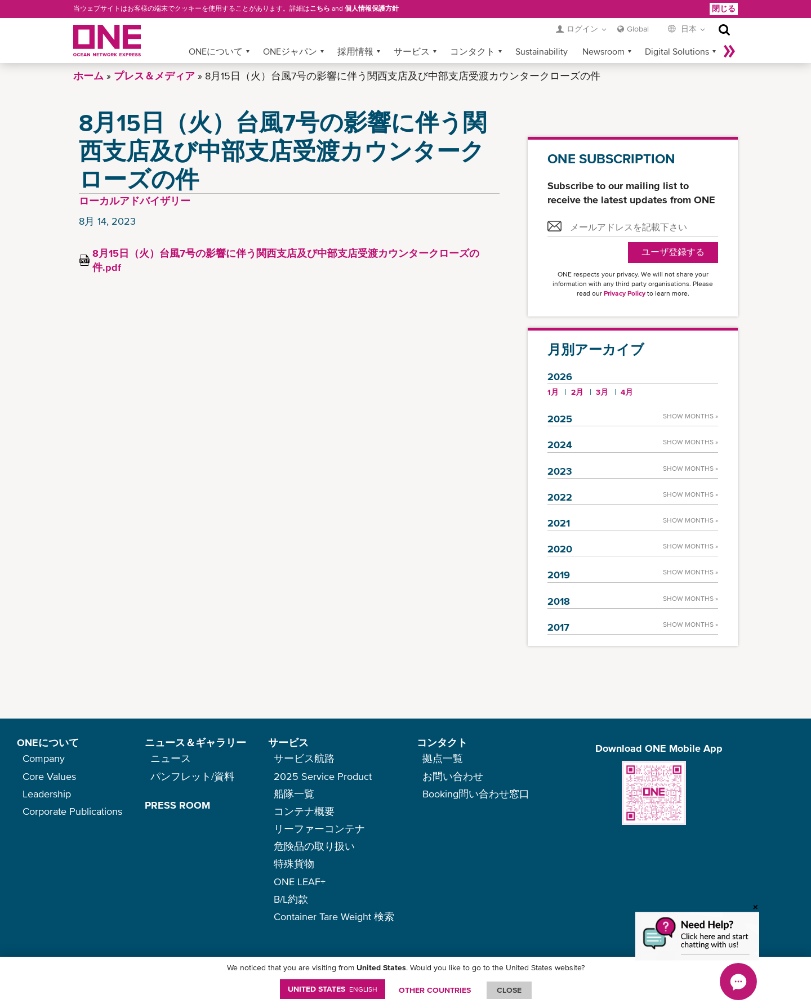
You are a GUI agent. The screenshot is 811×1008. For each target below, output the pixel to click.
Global (638, 28)
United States (332, 988)
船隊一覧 (294, 794)
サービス (412, 51)
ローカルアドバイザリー (134, 201)
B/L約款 (291, 899)
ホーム (88, 76)
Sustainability (541, 51)
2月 (577, 391)
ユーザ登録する (673, 252)
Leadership (47, 794)
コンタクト (472, 51)
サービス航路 (304, 758)
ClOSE (509, 989)
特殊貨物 (294, 863)
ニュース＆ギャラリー (195, 742)
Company (44, 758)
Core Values (49, 776)
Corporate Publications (72, 811)
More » (729, 51)
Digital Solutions (677, 51)
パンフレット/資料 (192, 776)
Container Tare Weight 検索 (334, 916)
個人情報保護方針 (372, 8)
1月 (553, 391)
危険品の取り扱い (314, 846)
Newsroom (603, 51)
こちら (320, 8)
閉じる (724, 8)
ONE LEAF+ (300, 881)
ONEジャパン (290, 51)
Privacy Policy (624, 293)
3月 (602, 391)
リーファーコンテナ (319, 829)
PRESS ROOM (177, 805)
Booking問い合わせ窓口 (475, 794)
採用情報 (355, 51)
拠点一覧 (442, 758)
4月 (627, 391)
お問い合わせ (452, 776)
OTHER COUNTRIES (435, 989)
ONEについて (216, 51)
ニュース (170, 758)
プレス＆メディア (154, 76)
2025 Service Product (323, 776)
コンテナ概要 (304, 811)
